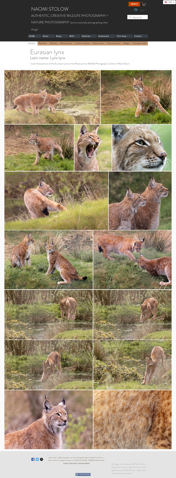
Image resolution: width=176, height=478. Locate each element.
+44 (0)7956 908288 (80, 460)
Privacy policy (73, 463)
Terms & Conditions (83, 463)
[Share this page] (83, 474)
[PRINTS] (134, 4)
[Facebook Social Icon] (32, 459)
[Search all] (137, 17)
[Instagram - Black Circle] (41, 459)
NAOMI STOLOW (50, 9)
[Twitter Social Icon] (37, 459)
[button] (144, 4)
